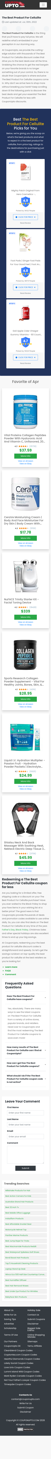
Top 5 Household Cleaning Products (21, 1263)
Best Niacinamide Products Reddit (20, 1246)
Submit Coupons (36, 1319)
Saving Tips (10, 1319)
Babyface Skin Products (16, 1297)
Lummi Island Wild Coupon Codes (21, 1371)
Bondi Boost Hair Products (17, 1257)
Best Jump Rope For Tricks (17, 1241)
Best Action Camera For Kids (18, 1196)
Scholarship (10, 1328)
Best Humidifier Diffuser (15, 1280)
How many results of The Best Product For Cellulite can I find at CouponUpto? (24, 1050)
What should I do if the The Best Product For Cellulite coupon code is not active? (25, 1079)
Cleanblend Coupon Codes (18, 1350)
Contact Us (33, 1314)
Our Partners (10, 1341)
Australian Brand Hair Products (19, 1201)
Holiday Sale (34, 1310)
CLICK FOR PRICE (25, 217)
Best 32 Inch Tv (12, 1207)
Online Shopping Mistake (36, 1335)
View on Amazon (25, 461)
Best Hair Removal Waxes (16, 1285)
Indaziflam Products (14, 1218)
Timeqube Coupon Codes (17, 1384)
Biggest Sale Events (34, 1329)
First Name (13, 1107)
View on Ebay (26, 463)
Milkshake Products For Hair (17, 1190)
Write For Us (10, 1314)
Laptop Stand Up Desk (15, 1269)
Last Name (12, 1119)
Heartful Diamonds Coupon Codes (22, 1358)
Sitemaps (32, 1341)
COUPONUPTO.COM (29, 1420)
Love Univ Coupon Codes (17, 1367)
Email (10, 1131)
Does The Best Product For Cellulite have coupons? (20, 998)
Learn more (11, 967)
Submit (25, 1168)
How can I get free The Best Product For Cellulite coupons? (23, 1065)
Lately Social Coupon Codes (18, 1363)
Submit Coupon (25, 1407)
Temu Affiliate (35, 1345)
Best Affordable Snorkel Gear (18, 1224)
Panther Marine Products (16, 1235)
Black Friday (22, 929)
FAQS (8, 970)
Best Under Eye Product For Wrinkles (21, 1291)
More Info (25, 456)
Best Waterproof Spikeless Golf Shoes (22, 1252)
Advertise (9, 1323)
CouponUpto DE (12, 1345)
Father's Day (8, 929)
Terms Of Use (11, 1334)
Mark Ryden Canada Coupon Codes (23, 1375)
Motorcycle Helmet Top (15, 1229)
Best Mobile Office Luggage (17, 1213)
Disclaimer (33, 1323)
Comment (10, 974)
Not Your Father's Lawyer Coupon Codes (25, 1380)
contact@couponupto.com (25, 1399)
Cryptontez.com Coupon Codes (20, 1354)
